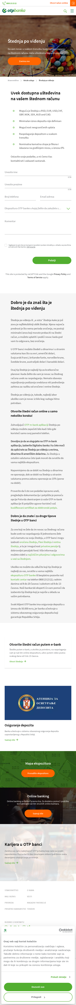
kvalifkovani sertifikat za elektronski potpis (34, 507)
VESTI (29, 896)
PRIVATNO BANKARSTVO (15, 909)
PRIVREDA (9, 902)
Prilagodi (38, 997)
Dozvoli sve (38, 987)
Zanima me (24, 61)
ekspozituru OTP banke (23, 575)
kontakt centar (19, 579)
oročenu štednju (28, 542)
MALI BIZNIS (10, 896)
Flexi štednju (45, 542)
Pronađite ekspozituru (38, 773)
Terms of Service (34, 277)
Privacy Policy (60, 274)
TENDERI (31, 909)
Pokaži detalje (59, 977)
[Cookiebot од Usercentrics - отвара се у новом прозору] (58, 931)
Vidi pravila (31, 247)
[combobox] (20, 196)
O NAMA (30, 890)
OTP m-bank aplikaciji (36, 424)
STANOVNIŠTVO (11, 890)
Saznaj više (38, 813)
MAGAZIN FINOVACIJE (36, 902)
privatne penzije (49, 546)
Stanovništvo (13, 80)
